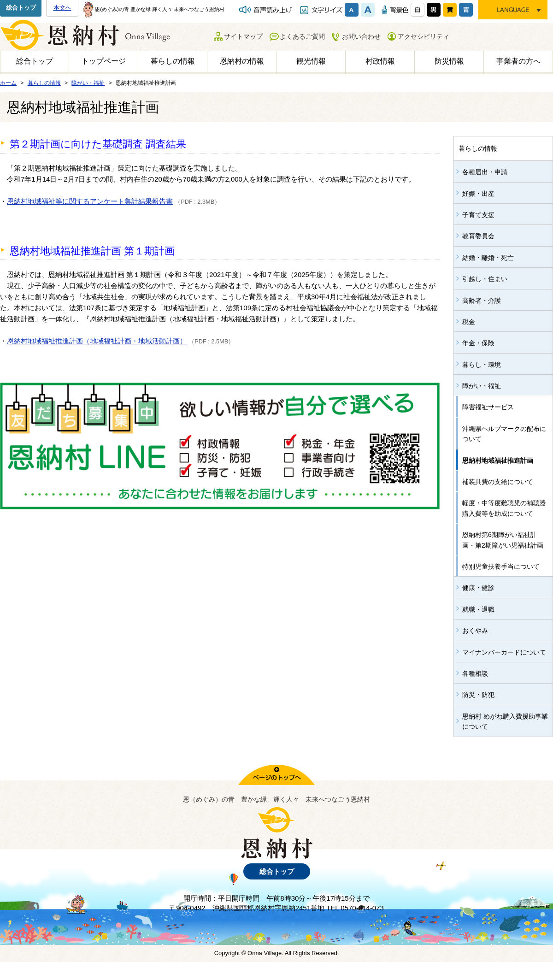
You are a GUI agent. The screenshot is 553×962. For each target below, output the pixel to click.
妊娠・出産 (478, 193)
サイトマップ (243, 36)
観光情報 (311, 61)
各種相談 (475, 673)
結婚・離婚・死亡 (488, 257)
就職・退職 (478, 609)
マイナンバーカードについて (504, 652)
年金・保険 (478, 343)
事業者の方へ (518, 61)
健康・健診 (478, 587)
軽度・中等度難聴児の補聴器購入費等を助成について (504, 508)
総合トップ (21, 7)
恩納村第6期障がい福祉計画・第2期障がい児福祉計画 (502, 540)
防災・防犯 (478, 694)
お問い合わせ (361, 36)
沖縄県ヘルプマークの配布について (504, 434)
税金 (468, 321)
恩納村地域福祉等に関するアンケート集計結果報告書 (90, 201)
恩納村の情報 (242, 61)
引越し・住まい (484, 279)
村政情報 (380, 61)
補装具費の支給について (497, 481)
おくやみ (475, 630)
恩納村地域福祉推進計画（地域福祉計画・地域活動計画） (97, 341)
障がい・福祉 (481, 386)
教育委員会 (478, 236)
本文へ (62, 7)
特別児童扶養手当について (501, 566)
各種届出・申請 (484, 172)
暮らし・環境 (481, 364)
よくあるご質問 (302, 36)
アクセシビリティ (423, 36)
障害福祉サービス (488, 407)
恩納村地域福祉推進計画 (497, 460)
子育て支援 (478, 214)
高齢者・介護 (481, 300)
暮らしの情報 (173, 61)
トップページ (104, 61)
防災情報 (449, 61)
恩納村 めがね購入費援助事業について (505, 721)
